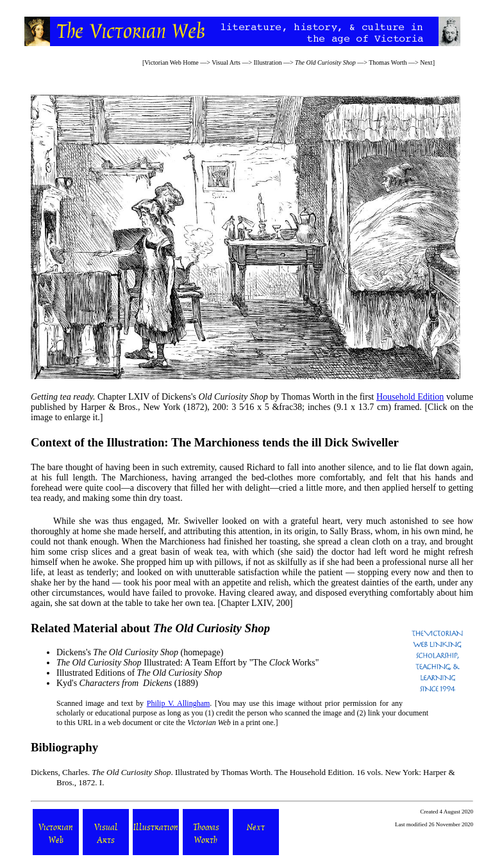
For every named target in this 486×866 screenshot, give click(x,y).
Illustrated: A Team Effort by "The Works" (187, 662)
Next (426, 62)
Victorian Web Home (171, 62)
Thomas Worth (387, 62)
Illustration (268, 62)
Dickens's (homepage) (139, 652)
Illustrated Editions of (139, 673)
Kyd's (114, 683)
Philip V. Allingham (178, 703)
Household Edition (410, 397)
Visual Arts (226, 62)
